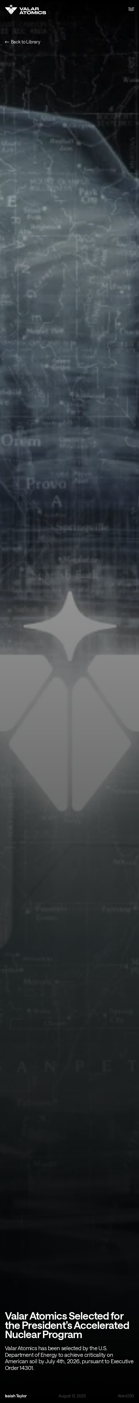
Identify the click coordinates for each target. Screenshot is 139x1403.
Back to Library (22, 41)
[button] (131, 9)
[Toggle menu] (131, 9)
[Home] (25, 9)
